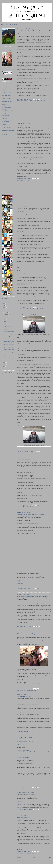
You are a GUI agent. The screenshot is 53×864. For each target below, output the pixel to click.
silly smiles (41, 308)
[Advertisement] (27, 113)
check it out (20, 804)
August (5, 317)
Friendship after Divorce (21, 761)
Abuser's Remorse (5, 109)
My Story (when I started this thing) (12, 24)
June (5, 319)
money (18, 506)
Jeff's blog (18, 580)
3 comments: (30, 588)
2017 (4, 303)
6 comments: (30, 99)
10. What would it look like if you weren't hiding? (26, 766)
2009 (4, 364)
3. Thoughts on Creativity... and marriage (24, 717)
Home (2, 24)
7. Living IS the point (20, 744)
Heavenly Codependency (6, 95)
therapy (30, 100)
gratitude (31, 853)
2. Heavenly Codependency (22, 712)
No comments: (30, 451)
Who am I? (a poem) (5, 121)
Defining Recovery (5, 93)
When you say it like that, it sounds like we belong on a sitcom (32, 596)
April (5, 323)
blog (24, 341)
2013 (4, 310)
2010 (4, 362)
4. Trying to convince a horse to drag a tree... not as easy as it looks (29, 725)
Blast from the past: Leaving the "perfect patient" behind (31, 314)
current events (21, 180)
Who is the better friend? (6, 107)
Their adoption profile (21, 581)
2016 (4, 305)
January (5, 356)
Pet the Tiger (4, 119)
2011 (4, 360)
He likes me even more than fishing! (26, 634)
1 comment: (29, 178)
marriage (27, 180)
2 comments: (30, 626)
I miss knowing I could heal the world (23, 757)
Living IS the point (5, 90)
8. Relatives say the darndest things (23, 750)
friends (27, 853)
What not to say (4, 118)
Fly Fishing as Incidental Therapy (25, 28)
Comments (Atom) (25, 860)
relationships (35, 308)
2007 (4, 368)
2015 (4, 307)
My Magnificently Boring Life (22, 773)
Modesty (3, 106)
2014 (4, 309)
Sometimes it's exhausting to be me (8, 130)
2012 (4, 359)
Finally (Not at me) (5, 115)
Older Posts (49, 857)
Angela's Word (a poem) (6, 113)
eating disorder (21, 853)
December (6, 312)
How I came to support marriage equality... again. (25, 741)
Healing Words (4, 104)
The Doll (3, 116)
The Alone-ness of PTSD (6, 92)
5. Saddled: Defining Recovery (22, 731)
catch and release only (22, 100)
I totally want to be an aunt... (24, 512)
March (5, 325)
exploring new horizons (23, 308)
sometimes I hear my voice (28, 811)
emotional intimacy (21, 690)
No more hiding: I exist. (6, 99)
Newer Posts (19, 857)
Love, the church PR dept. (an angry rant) (24, 737)
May (5, 321)
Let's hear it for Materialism (24, 459)
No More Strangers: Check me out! (25, 792)
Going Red (19, 125)
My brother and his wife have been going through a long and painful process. (30, 514)
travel (33, 506)
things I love (36, 100)
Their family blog (20, 583)
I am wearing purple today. (23, 817)
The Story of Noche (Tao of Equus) (8, 126)
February (6, 354)
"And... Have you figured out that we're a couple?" (29, 205)
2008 (4, 366)
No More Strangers (28, 794)
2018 (4, 301)
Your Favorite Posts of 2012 (24, 696)
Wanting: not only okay (44, 100)
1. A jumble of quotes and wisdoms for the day (25, 707)
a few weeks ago (46, 722)
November (6, 314)
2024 (4, 300)
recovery (23, 506)
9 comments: (30, 307)
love (30, 308)
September (6, 316)
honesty (19, 811)
